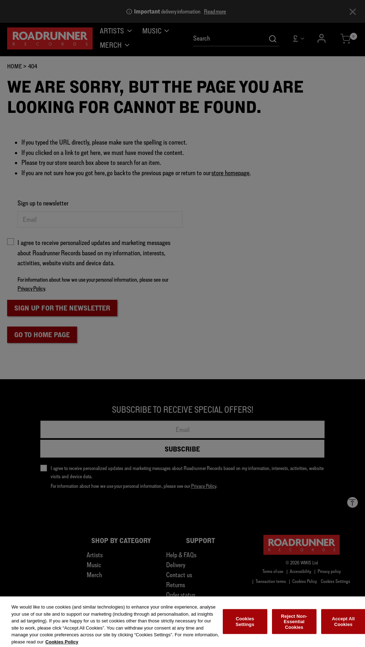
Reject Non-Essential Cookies (294, 625)
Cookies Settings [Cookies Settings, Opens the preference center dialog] (245, 625)
